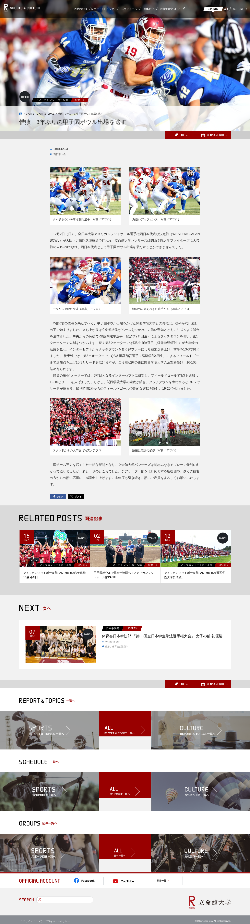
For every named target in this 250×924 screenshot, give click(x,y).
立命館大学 (166, 8)
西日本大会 (60, 154)
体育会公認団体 (121, 655)
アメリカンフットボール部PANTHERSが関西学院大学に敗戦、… (194, 575)
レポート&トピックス (104, 8)
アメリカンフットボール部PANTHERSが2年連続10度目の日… (54, 575)
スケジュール (129, 8)
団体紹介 (148, 8)
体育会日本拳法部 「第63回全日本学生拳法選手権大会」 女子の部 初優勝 (164, 640)
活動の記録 (80, 8)
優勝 (107, 655)
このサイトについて (31, 917)
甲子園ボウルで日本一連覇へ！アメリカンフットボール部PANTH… (124, 575)
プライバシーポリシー (57, 917)
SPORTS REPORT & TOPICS (41, 113)
